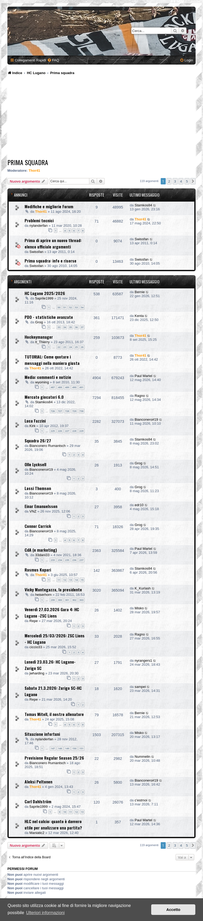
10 (64, 812)
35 (70, 327)
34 (64, 327)
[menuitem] (53, 60)
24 (70, 347)
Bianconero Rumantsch (47, 446)
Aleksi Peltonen (38, 781)
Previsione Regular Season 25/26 (54, 758)
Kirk (32, 426)
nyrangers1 (143, 661)
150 (74, 748)
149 (67, 748)
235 (67, 560)
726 (53, 411)
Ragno (140, 396)
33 (59, 327)
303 (82, 600)
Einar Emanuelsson (41, 506)
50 (59, 307)
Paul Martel (143, 376)
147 (53, 748)
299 (53, 600)
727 (60, 411)
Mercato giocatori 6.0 (44, 397)
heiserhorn (43, 595)
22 (59, 347)
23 (64, 347)
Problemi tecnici (39, 220)
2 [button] (169, 181)
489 (67, 387)
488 (60, 387)
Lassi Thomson (38, 488)
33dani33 (42, 555)
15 (82, 580)
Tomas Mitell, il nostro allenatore (54, 714)
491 (82, 387)
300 (60, 600)
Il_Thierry (42, 342)
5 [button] (187, 181)
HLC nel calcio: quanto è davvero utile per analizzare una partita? (53, 824)
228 (74, 431)
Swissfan (36, 252)
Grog (39, 322)
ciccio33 (35, 647)
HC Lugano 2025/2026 (45, 293)
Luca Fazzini (35, 421)
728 (67, 411)
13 (70, 580)
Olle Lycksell (35, 464)
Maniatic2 (36, 833)
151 (82, 748)
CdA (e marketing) (41, 550)
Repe (33, 621)
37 (82, 327)
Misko (139, 608)
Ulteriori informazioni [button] (45, 912)
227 (67, 431)
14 (76, 580)
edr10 (139, 505)
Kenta (139, 316)
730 (82, 411)
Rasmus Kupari (38, 569)
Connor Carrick (38, 526)
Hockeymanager (39, 337)
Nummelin (142, 757)
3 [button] (175, 181)
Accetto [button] (173, 910)
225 (53, 431)
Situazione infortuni (42, 734)
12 (64, 580)
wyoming (42, 382)
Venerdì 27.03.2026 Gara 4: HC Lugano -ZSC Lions (52, 612)
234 (60, 560)
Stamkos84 (143, 205)
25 (76, 347)
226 (60, 431)
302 (74, 600)
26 (82, 347)
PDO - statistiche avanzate (49, 317)
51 (64, 307)
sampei (140, 687)
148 (60, 748)
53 (76, 307)
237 (82, 560)
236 (74, 560)
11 (59, 580)
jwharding (36, 673)
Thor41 (34, 171)
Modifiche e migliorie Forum (49, 206)
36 (76, 327)
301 (67, 600)
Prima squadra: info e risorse (50, 260)
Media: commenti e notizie (48, 377)
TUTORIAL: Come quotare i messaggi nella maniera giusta (52, 359)
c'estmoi (141, 800)
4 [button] (181, 181)
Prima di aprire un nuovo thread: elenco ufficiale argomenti (53, 243)
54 (82, 307)
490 (74, 387)
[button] (193, 181)
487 (53, 387)
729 (74, 411)
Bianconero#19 (146, 419)
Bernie (140, 292)
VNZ (32, 511)
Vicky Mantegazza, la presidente (53, 589)
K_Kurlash (143, 588)
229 (82, 431)
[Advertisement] (101, 118)
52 (70, 307)
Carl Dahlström (38, 801)
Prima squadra (27, 162)
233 (53, 560)
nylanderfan (38, 226)
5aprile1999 (44, 298)
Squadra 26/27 (38, 440)
